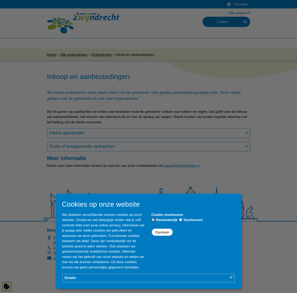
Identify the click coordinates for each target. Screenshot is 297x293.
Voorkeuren (191, 220)
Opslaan (162, 232)
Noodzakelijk (165, 220)
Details (70, 278)
